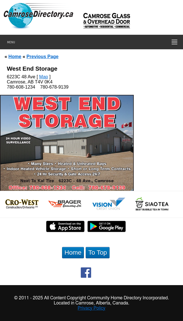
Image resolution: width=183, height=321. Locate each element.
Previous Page (42, 56)
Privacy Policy (92, 308)
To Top (97, 252)
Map (43, 76)
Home (15, 56)
